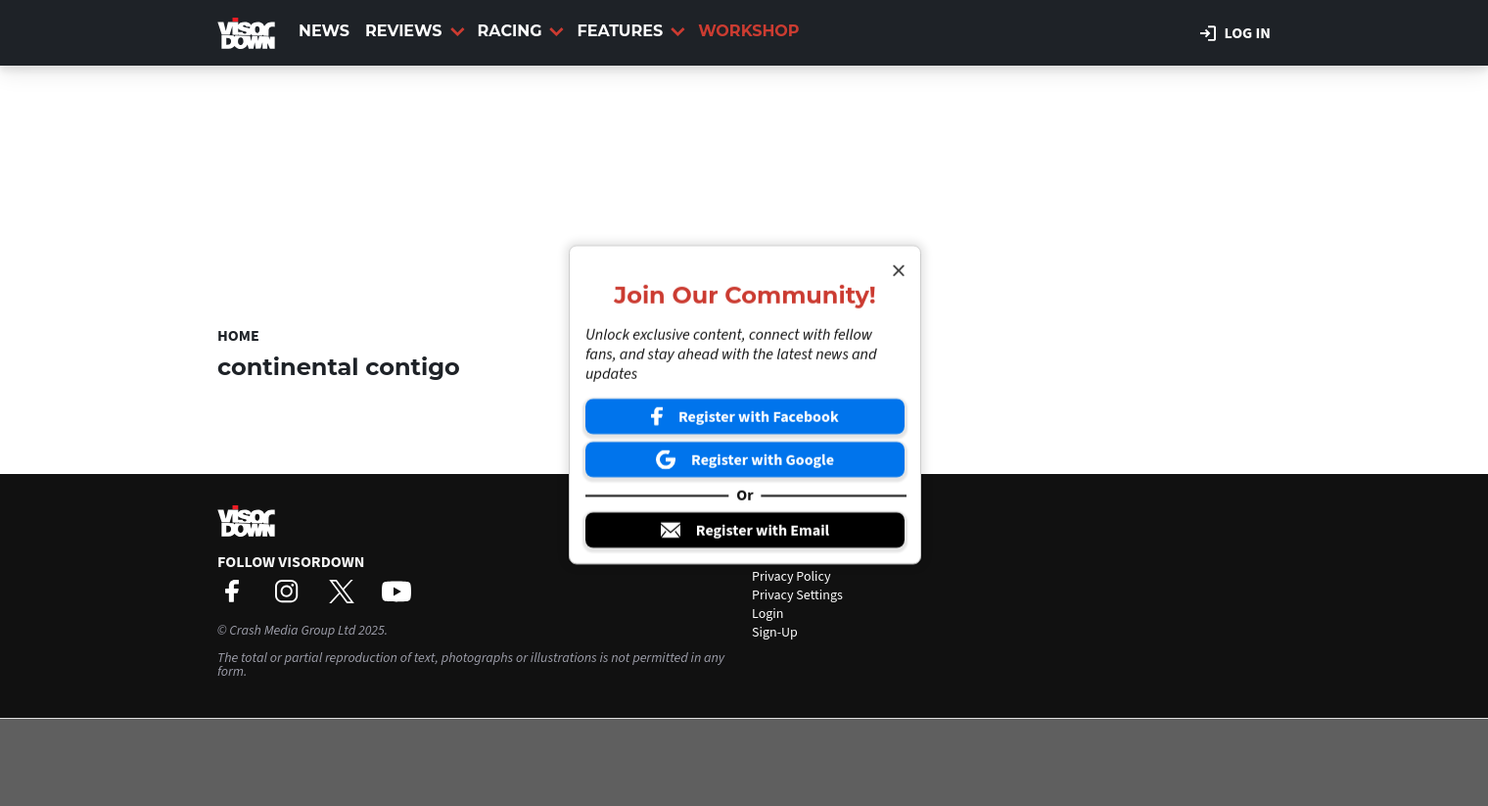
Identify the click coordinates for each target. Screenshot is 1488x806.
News (324, 31)
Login (767, 614)
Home (238, 336)
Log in (1235, 33)
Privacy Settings (797, 595)
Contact (774, 558)
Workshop (748, 31)
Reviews (414, 31)
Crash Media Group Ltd (292, 630)
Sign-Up (775, 633)
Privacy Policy (791, 577)
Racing (521, 31)
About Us (778, 539)
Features (631, 31)
